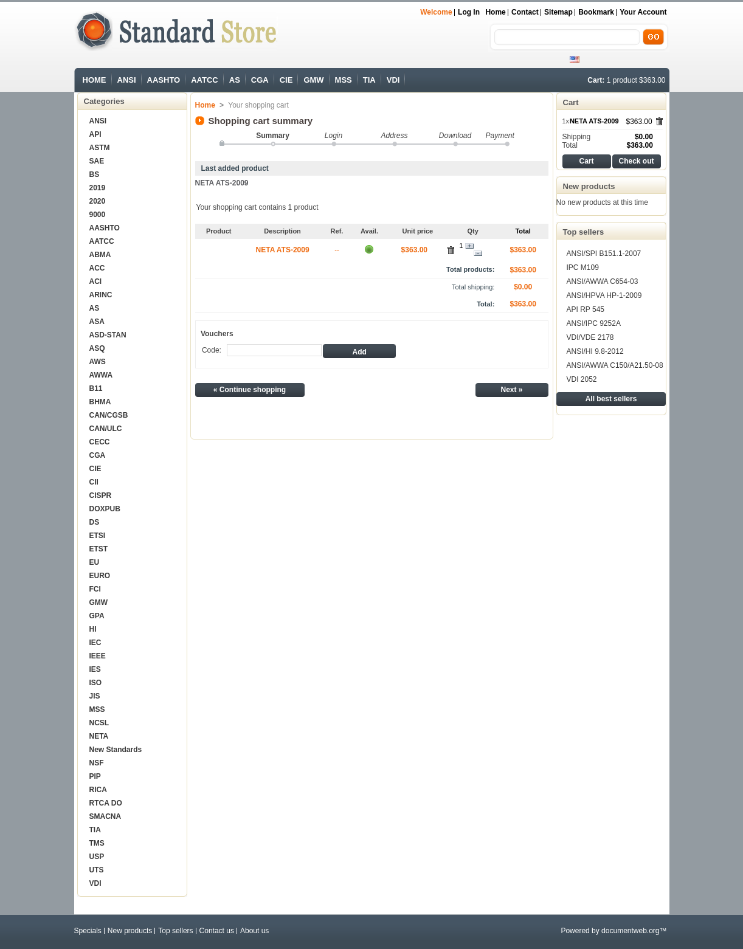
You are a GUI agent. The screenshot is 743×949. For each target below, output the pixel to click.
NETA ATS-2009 (222, 183)
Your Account (643, 12)
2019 (97, 188)
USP (97, 856)
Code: (211, 350)
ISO (95, 682)
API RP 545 (585, 309)
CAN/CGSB (108, 415)
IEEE (97, 656)
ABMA (100, 254)
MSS (343, 80)
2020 (97, 201)
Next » (511, 389)
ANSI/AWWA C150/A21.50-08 (615, 365)
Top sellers (583, 231)
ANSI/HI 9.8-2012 (595, 351)
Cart (571, 102)
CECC (99, 442)
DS (94, 522)
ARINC (100, 295)
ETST (98, 549)
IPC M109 (583, 267)
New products (589, 186)
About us (254, 931)
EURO (100, 575)
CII (93, 482)
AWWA (101, 375)
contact (525, 12)
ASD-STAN (107, 335)
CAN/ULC (105, 428)
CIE (286, 80)
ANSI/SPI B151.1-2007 (604, 253)
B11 (96, 388)
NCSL (99, 723)
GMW (313, 80)
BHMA (100, 402)
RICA (98, 789)
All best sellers (611, 399)
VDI (393, 80)
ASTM (99, 147)
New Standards (115, 749)
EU (94, 562)
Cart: (595, 80)
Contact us (216, 931)
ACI (95, 281)
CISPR (100, 495)
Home (495, 12)
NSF (96, 763)
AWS (97, 361)
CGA (260, 80)
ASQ (97, 348)
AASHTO (164, 80)
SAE (97, 161)
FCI (95, 589)
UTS (96, 870)
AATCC (204, 80)
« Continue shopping (249, 389)
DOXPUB (104, 509)
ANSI (126, 80)
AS (234, 80)
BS (94, 174)
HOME (94, 80)
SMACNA (105, 816)
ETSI (97, 535)
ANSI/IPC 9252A (594, 323)
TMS (97, 843)
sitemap (558, 12)
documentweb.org (630, 931)
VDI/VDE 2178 (590, 337)
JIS (94, 696)
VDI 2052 (582, 379)
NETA (99, 736)
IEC (95, 642)
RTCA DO (105, 803)
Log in (469, 12)
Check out (636, 161)
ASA (97, 321)
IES (95, 669)
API (95, 134)
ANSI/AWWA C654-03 (602, 281)
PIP (95, 776)
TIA (369, 80)
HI (93, 629)
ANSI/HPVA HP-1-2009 (604, 295)
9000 (97, 214)
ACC (97, 268)
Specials (88, 931)
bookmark (596, 12)
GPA (97, 616)
